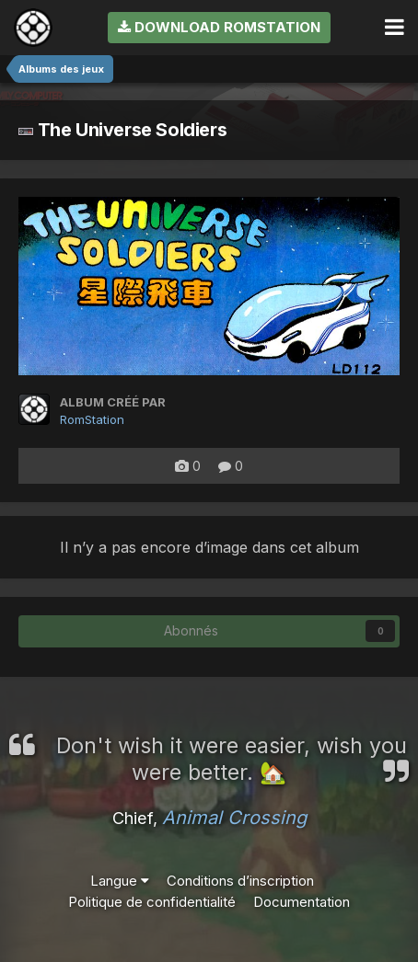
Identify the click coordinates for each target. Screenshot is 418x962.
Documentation (301, 901)
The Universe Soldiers (122, 130)
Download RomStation (219, 27)
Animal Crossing (234, 818)
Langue (119, 880)
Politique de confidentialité (152, 901)
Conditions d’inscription (240, 880)
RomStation (92, 419)
